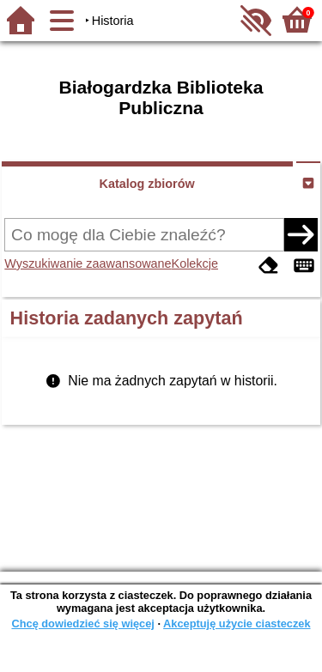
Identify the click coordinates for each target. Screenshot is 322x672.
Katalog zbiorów (147, 184)
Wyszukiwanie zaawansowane (87, 263)
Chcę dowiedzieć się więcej (82, 623)
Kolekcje (195, 263)
